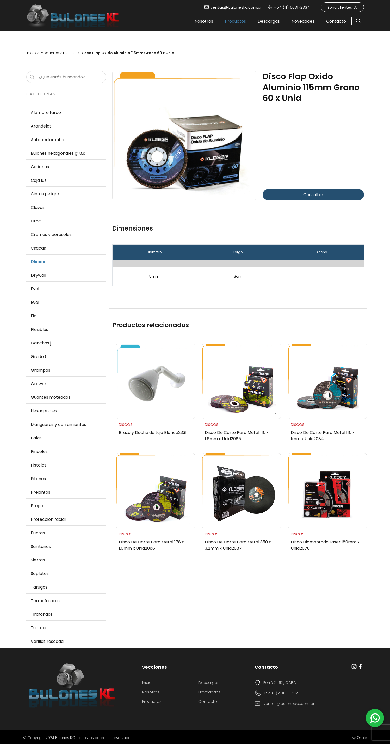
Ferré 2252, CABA (275, 683)
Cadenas (40, 167)
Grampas (40, 370)
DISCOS (70, 53)
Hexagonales (44, 411)
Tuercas (39, 628)
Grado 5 (39, 357)
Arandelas (41, 126)
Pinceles (39, 452)
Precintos (40, 492)
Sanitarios (41, 546)
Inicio (31, 53)
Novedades (303, 21)
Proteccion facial (48, 519)
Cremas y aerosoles (51, 235)
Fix (33, 316)
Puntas (38, 533)
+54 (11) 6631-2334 (288, 7)
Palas (36, 438)
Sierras (38, 560)
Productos (235, 21)
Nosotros (204, 21)
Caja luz (38, 180)
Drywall (38, 275)
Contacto (336, 21)
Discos (38, 262)
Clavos (38, 207)
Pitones (38, 479)
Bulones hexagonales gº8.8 (58, 153)
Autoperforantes (48, 140)
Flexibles (39, 329)
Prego (37, 506)
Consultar (313, 195)
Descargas (269, 21)
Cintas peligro (45, 194)
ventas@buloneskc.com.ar (233, 7)
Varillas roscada (47, 641)
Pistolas (38, 465)
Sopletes (40, 574)
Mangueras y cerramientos (58, 424)
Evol (35, 302)
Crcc (36, 221)
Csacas (38, 248)
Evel (35, 289)
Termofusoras (45, 601)
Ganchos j (41, 343)
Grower (38, 384)
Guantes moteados (50, 397)
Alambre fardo (46, 113)
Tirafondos (42, 614)
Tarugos (39, 587)
